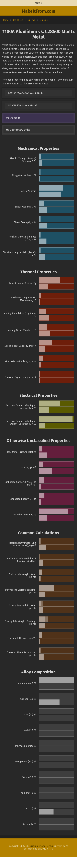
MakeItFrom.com (38, 11)
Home (5, 20)
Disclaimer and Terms (41, 846)
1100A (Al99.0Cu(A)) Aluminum (25, 92)
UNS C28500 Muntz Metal (22, 105)
